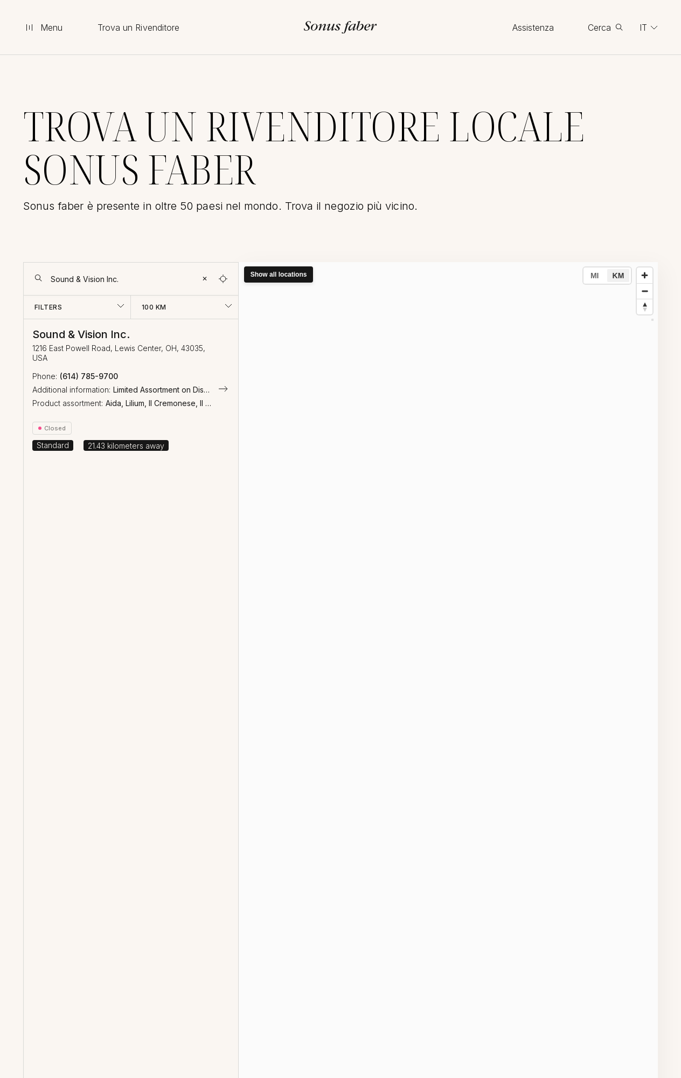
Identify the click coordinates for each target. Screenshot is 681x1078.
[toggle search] (605, 27)
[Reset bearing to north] (644, 306)
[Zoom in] (644, 275)
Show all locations (279, 274)
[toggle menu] (43, 27)
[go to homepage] (340, 27)
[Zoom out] (644, 291)
